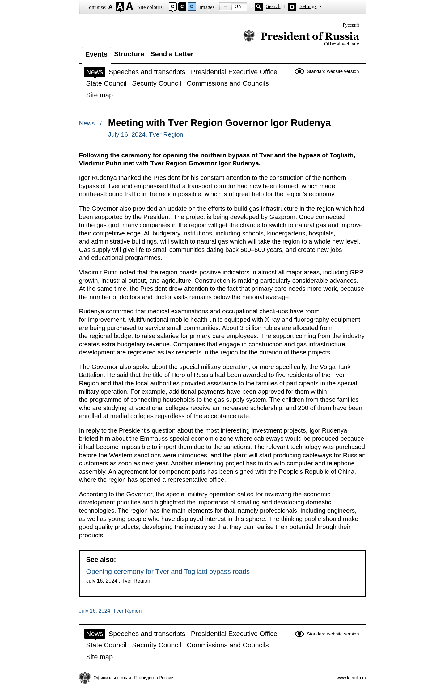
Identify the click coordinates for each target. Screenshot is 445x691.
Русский (351, 25)
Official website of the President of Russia (301, 38)
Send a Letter (171, 54)
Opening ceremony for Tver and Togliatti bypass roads (168, 571)
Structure (129, 54)
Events (96, 54)
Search (273, 6)
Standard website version (333, 71)
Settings (307, 6)
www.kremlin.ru (351, 677)
